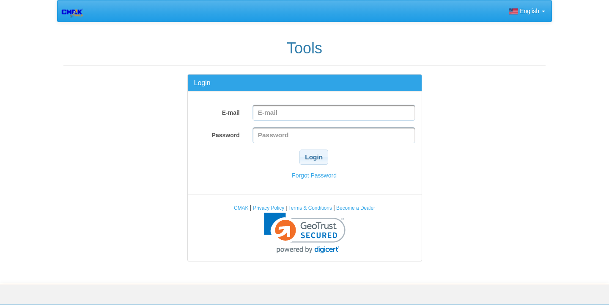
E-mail (231, 112)
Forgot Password (314, 175)
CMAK (242, 208)
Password (226, 135)
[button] (313, 157)
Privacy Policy (269, 208)
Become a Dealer (355, 208)
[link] (304, 233)
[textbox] (333, 113)
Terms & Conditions (310, 208)
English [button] (527, 11)
